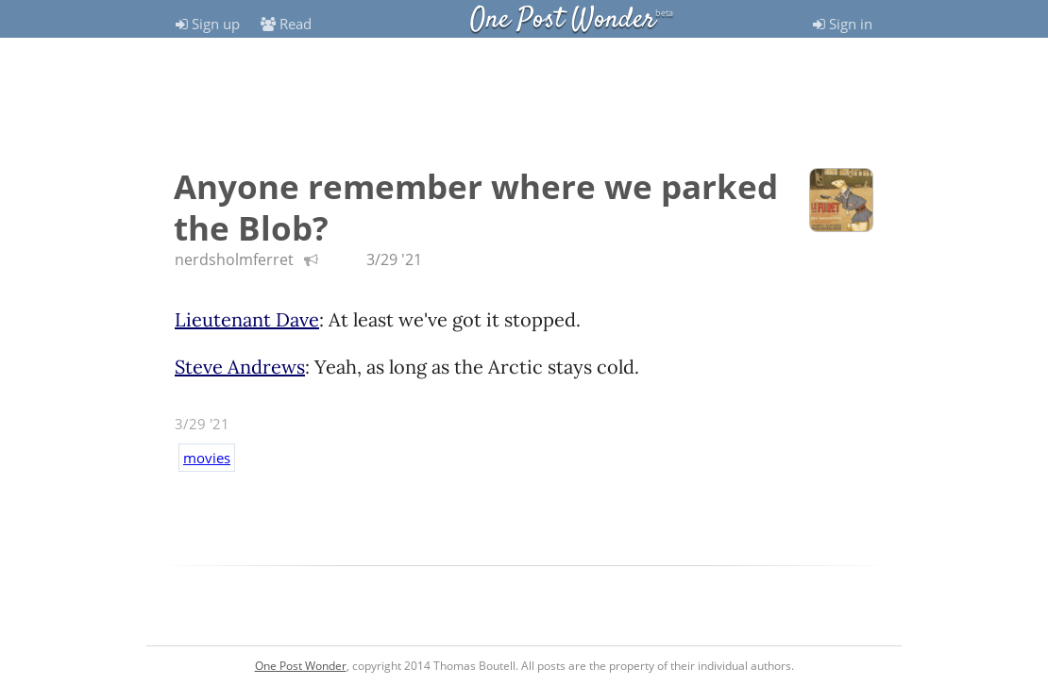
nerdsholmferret (234, 259)
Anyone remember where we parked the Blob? (476, 207)
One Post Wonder (562, 20)
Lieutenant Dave (247, 319)
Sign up (208, 23)
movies (206, 457)
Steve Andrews (240, 366)
